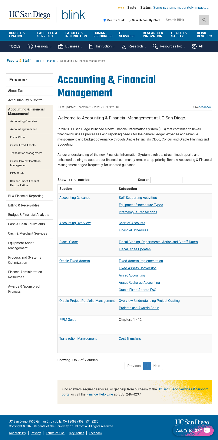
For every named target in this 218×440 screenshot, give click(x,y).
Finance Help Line (99, 394)
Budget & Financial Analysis (28, 215)
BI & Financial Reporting (25, 196)
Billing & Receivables (24, 205)
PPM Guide (67, 320)
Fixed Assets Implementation (141, 261)
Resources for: (169, 46)
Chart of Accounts (132, 223)
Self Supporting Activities (138, 198)
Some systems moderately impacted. (181, 8)
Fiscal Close (68, 242)
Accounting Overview (75, 223)
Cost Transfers (130, 339)
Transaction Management (78, 339)
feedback (205, 107)
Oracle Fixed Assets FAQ (137, 290)
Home (37, 60)
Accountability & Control (25, 100)
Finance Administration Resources (25, 274)
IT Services (127, 34)
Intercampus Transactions (138, 212)
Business (70, 46)
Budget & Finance (17, 34)
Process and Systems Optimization (24, 260)
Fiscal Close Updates (135, 249)
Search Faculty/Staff (144, 20)
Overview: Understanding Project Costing (149, 301)
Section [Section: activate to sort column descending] (65, 189)
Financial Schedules (133, 230)
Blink (70, 17)
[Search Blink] (104, 20)
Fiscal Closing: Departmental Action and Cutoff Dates (158, 242)
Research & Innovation (153, 34)
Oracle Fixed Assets (74, 261)
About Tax (15, 91)
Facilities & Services (47, 34)
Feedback (95, 433)
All (197, 46)
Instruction (102, 46)
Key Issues (76, 433)
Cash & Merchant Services (27, 233)
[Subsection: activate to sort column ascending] (164, 188)
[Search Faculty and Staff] (129, 20)
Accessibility (17, 433)
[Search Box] (180, 20)
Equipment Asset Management (21, 245)
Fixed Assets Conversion (137, 268)
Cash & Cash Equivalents (26, 224)
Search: (160, 180)
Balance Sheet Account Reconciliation (24, 183)
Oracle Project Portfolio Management (87, 301)
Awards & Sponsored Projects (24, 289)
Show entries (73, 180)
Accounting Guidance (74, 198)
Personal (40, 46)
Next (156, 366)
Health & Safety (179, 34)
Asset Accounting (132, 275)
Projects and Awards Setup (139, 308)
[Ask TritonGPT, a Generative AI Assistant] (193, 430)
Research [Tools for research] (133, 46)
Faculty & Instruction (76, 34)
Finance (50, 60)
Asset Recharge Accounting (139, 283)
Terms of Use (55, 433)
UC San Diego (28, 17)
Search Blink (114, 20)
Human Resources (103, 34)
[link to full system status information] (121, 7)
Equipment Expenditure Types (141, 205)
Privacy (36, 433)
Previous (134, 366)
